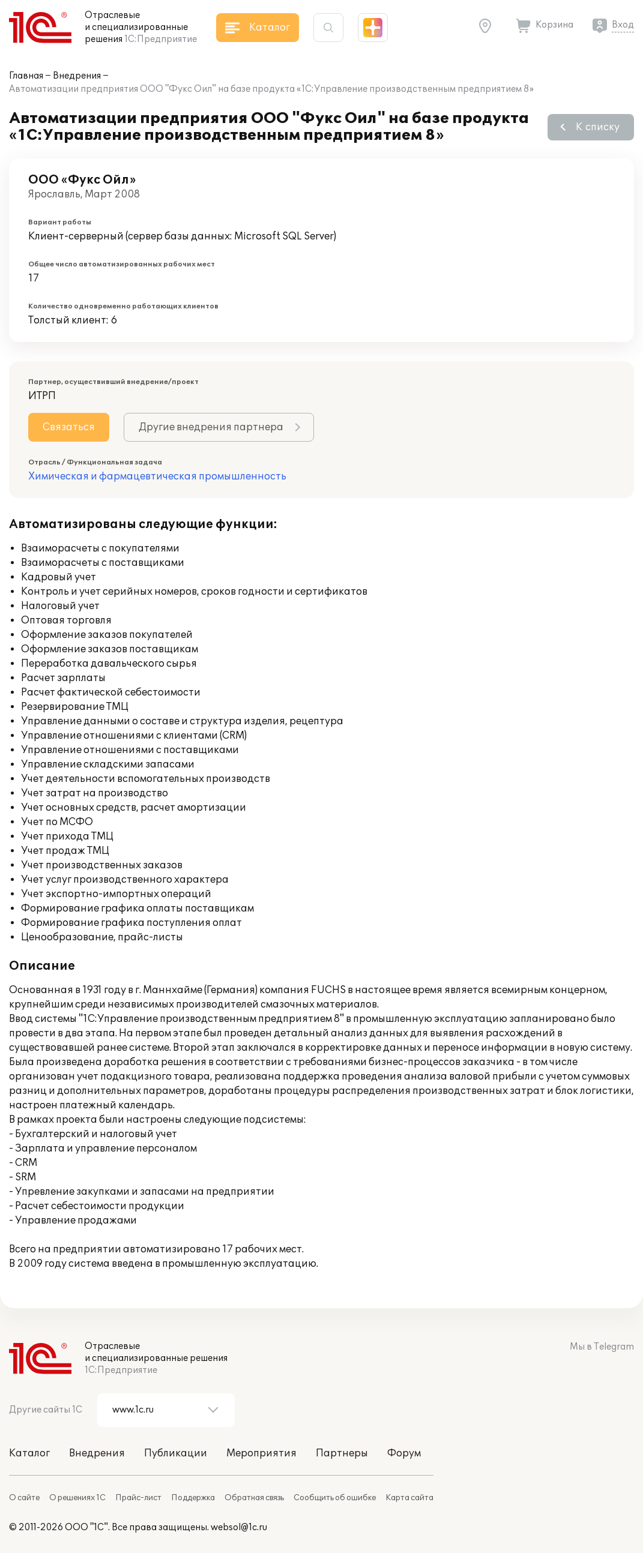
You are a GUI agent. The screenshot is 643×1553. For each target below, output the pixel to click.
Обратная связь (254, 1498)
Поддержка (193, 1498)
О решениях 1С (77, 1498)
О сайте (24, 1498)
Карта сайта (409, 1498)
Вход (623, 25)
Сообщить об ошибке (335, 1498)
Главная (26, 76)
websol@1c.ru (239, 1527)
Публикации (175, 1453)
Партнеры (342, 1453)
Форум (404, 1453)
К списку (598, 127)
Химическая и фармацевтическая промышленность (157, 476)
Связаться (69, 427)
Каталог (29, 1453)
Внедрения (77, 76)
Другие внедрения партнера (211, 427)
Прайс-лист (138, 1498)
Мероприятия (261, 1453)
